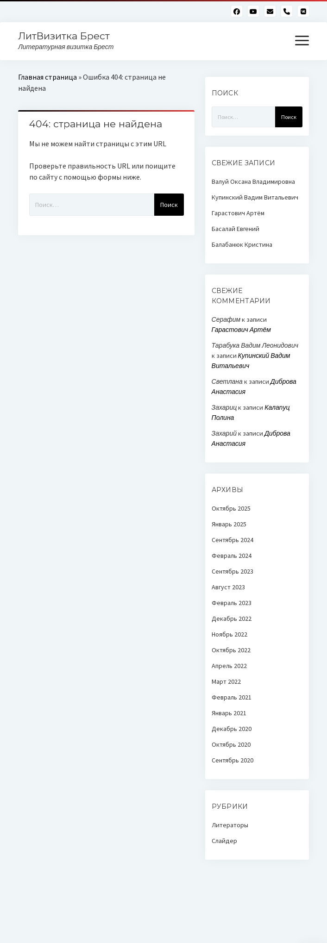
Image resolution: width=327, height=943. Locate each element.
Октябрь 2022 (231, 650)
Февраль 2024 (232, 555)
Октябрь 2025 (231, 508)
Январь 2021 (229, 713)
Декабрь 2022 (232, 618)
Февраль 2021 (232, 697)
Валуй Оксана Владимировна (253, 181)
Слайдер (224, 841)
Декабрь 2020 (232, 728)
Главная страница (47, 76)
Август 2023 (228, 587)
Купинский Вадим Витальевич (255, 197)
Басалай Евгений (235, 229)
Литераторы (230, 825)
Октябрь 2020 (231, 744)
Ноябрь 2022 (229, 634)
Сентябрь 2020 (232, 760)
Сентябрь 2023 (232, 571)
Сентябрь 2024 (232, 540)
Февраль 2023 (232, 603)
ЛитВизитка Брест (64, 36)
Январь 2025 (229, 524)
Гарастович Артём (238, 213)
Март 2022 (226, 681)
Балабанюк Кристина (242, 244)
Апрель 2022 (229, 666)
